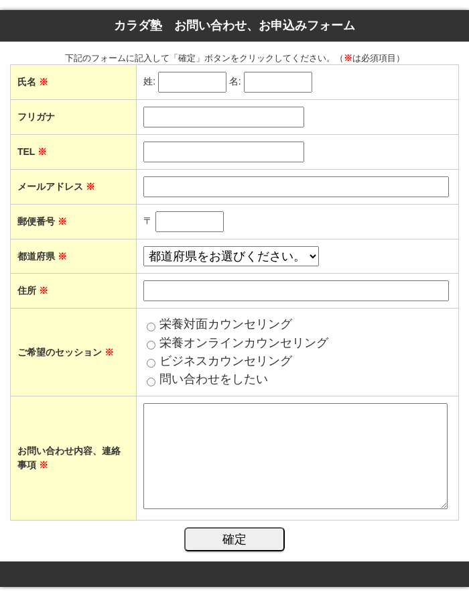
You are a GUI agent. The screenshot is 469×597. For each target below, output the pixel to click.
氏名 (32, 81)
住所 (32, 290)
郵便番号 (42, 221)
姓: (149, 81)
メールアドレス (56, 186)
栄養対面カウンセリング (225, 324)
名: (235, 81)
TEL (32, 151)
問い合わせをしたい (213, 379)
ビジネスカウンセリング (225, 361)
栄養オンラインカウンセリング (243, 342)
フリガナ (36, 116)
